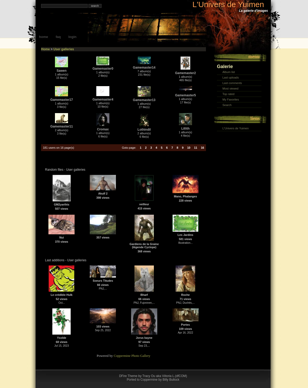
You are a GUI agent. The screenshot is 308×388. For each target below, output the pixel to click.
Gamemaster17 (61, 100)
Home (43, 37)
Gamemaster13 (144, 100)
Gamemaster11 (61, 126)
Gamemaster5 (185, 95)
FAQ (58, 37)
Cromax (103, 129)
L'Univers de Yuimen (228, 4)
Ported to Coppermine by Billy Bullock (153, 379)
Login (72, 37)
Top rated (228, 94)
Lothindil (144, 129)
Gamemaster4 (102, 99)
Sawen (61, 71)
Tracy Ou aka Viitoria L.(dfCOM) (164, 376)
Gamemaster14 (144, 67)
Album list (228, 72)
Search (227, 105)
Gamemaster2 (185, 73)
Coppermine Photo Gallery (132, 356)
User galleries (63, 49)
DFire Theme (128, 376)
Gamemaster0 (102, 68)
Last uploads (230, 77)
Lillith (185, 128)
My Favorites (230, 99)
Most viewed (230, 88)
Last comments (232, 83)
